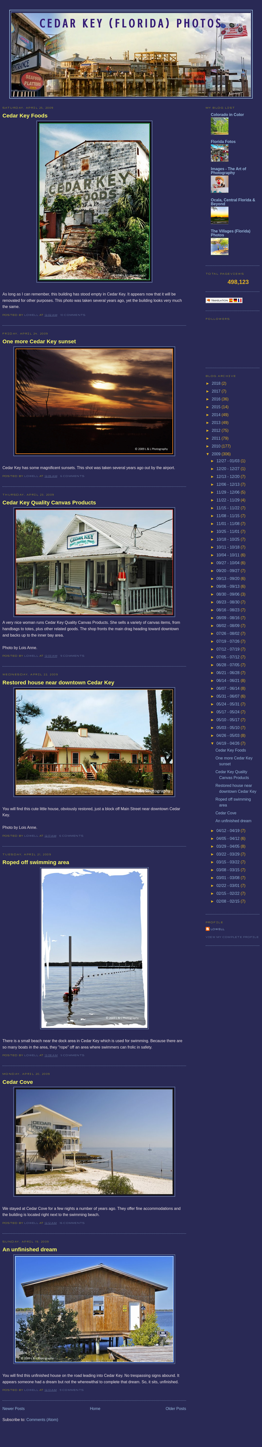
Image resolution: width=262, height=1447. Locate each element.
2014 (217, 415)
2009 (217, 454)
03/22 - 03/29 (228, 854)
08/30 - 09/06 (228, 594)
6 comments (72, 475)
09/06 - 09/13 (228, 586)
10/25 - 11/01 (228, 531)
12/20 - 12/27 (228, 469)
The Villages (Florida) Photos (230, 233)
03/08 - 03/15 (228, 870)
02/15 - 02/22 (228, 893)
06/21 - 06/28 (228, 673)
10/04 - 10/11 (228, 555)
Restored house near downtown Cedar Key (58, 682)
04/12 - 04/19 (228, 831)
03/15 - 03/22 (228, 862)
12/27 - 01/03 (228, 461)
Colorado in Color (227, 115)
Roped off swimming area (35, 862)
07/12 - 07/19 (228, 649)
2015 (217, 407)
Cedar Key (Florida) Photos (131, 23)
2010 (217, 446)
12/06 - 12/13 (228, 484)
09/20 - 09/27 (228, 571)
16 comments (72, 1222)
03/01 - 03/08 (228, 878)
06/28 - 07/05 (228, 665)
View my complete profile (232, 936)
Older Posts (176, 1409)
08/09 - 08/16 (228, 618)
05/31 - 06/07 (228, 696)
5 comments (72, 1055)
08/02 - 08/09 (228, 626)
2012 (217, 430)
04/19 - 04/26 (228, 743)
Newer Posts (13, 1409)
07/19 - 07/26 (228, 641)
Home (95, 1409)
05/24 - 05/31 (228, 704)
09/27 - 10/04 (228, 563)
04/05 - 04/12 (228, 838)
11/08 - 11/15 (228, 516)
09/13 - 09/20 (228, 578)
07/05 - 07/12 (228, 657)
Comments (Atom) (42, 1420)
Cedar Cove (17, 1082)
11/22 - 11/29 (228, 500)
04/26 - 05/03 (228, 735)
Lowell (31, 314)
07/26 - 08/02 (228, 633)
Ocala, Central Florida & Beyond (233, 202)
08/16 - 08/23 (228, 610)
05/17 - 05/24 (228, 712)
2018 (217, 383)
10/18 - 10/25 (228, 539)
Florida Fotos (223, 142)
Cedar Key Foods (25, 116)
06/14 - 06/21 (228, 681)
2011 (217, 438)
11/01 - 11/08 (228, 524)
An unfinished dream (29, 1249)
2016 (217, 399)
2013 (217, 423)
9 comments (72, 655)
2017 (217, 391)
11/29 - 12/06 (228, 492)
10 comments (73, 314)
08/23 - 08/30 (228, 602)
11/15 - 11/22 (228, 508)
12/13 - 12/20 (228, 476)
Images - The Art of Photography (228, 171)
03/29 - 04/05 (228, 846)
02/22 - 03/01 (228, 886)
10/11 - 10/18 (228, 547)
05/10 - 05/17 (228, 720)
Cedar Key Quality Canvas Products (49, 502)
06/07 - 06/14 (228, 688)
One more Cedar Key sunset (39, 341)
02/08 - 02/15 (228, 901)
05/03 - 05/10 (228, 728)
